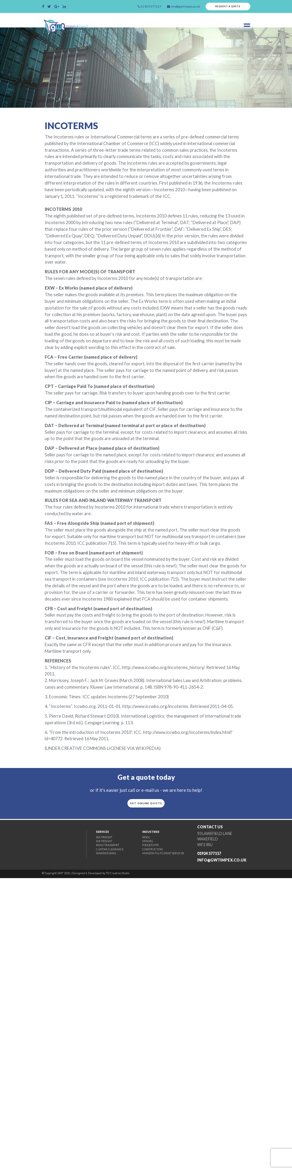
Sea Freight (91, 1129)
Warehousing (93, 1147)
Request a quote (225, 7)
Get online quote (146, 1082)
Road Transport (95, 1138)
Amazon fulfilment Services (156, 1147)
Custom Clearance (97, 1142)
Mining (138, 1133)
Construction (144, 1142)
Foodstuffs (142, 1138)
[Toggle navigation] (245, 28)
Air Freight (91, 1133)
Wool (137, 1129)
